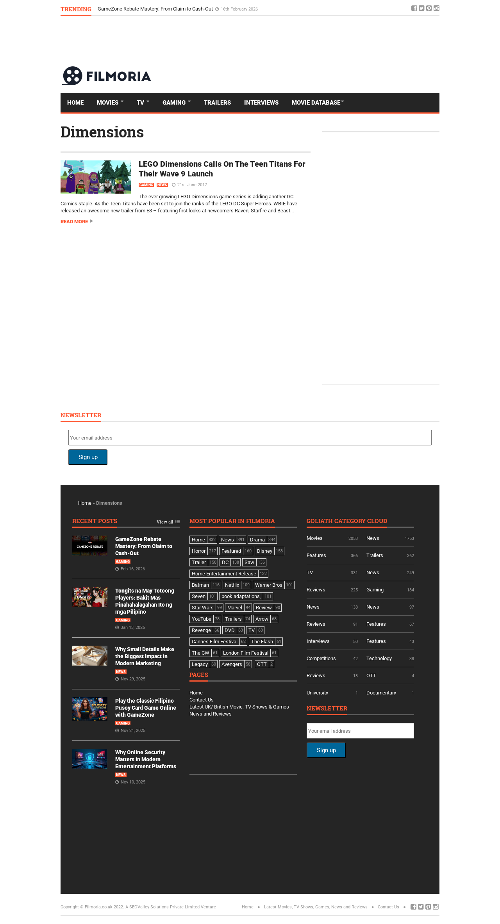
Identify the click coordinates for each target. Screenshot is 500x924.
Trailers (217, 102)
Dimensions (102, 131)
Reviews (316, 589)
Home (75, 102)
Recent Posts (94, 521)
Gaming (174, 102)
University (317, 692)
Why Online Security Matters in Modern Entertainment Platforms (145, 759)
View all (165, 522)
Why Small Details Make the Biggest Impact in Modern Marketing (144, 656)
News (162, 185)
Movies (108, 102)
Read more (74, 221)
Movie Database (316, 102)
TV (141, 102)
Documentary (381, 692)
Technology (379, 658)
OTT (371, 675)
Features (316, 555)
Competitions (321, 658)
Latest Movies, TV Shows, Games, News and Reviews (316, 907)
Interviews (261, 102)
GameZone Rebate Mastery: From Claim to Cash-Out (156, 9)
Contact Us (201, 700)
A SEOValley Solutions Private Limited (162, 907)
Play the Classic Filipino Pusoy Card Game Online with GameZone (145, 708)
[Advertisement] (297, 40)
